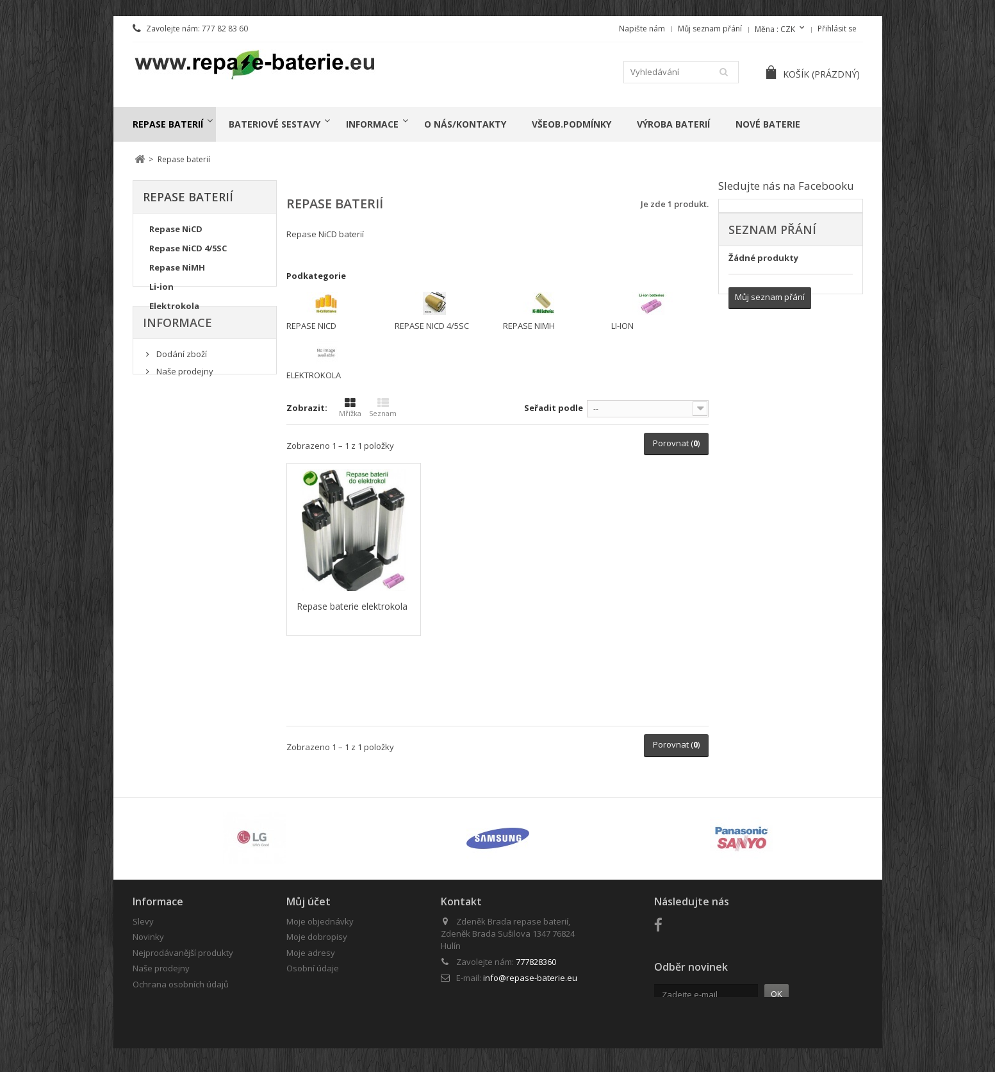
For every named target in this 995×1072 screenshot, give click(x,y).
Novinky (148, 936)
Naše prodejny (183, 413)
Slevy (143, 921)
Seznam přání (772, 229)
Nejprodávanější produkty (183, 953)
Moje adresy (310, 953)
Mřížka (350, 408)
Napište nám (642, 28)
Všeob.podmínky (571, 124)
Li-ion (161, 290)
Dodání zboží (180, 395)
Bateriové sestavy (274, 124)
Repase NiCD (175, 233)
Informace (372, 124)
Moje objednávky (320, 921)
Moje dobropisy (316, 936)
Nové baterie (768, 124)
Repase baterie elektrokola (352, 606)
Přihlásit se (837, 28)
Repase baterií (168, 124)
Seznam (383, 408)
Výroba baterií (673, 124)
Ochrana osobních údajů (181, 984)
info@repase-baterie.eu (530, 978)
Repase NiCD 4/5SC (188, 252)
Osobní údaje (312, 968)
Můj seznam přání (710, 28)
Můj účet (308, 901)
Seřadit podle (553, 408)
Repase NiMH (177, 271)
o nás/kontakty (465, 124)
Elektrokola (174, 309)
